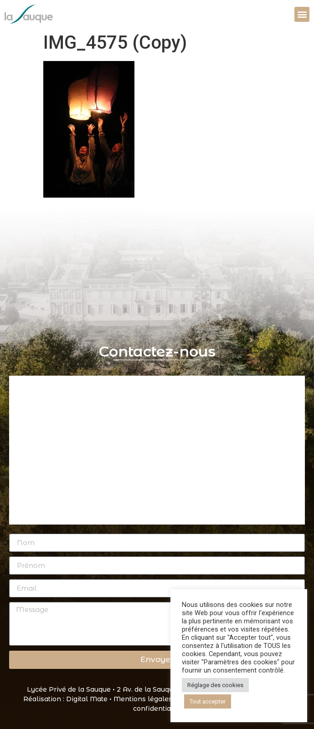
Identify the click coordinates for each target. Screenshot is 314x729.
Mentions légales (142, 699)
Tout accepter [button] (208, 701)
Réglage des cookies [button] (215, 685)
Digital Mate (87, 699)
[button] (301, 14)
